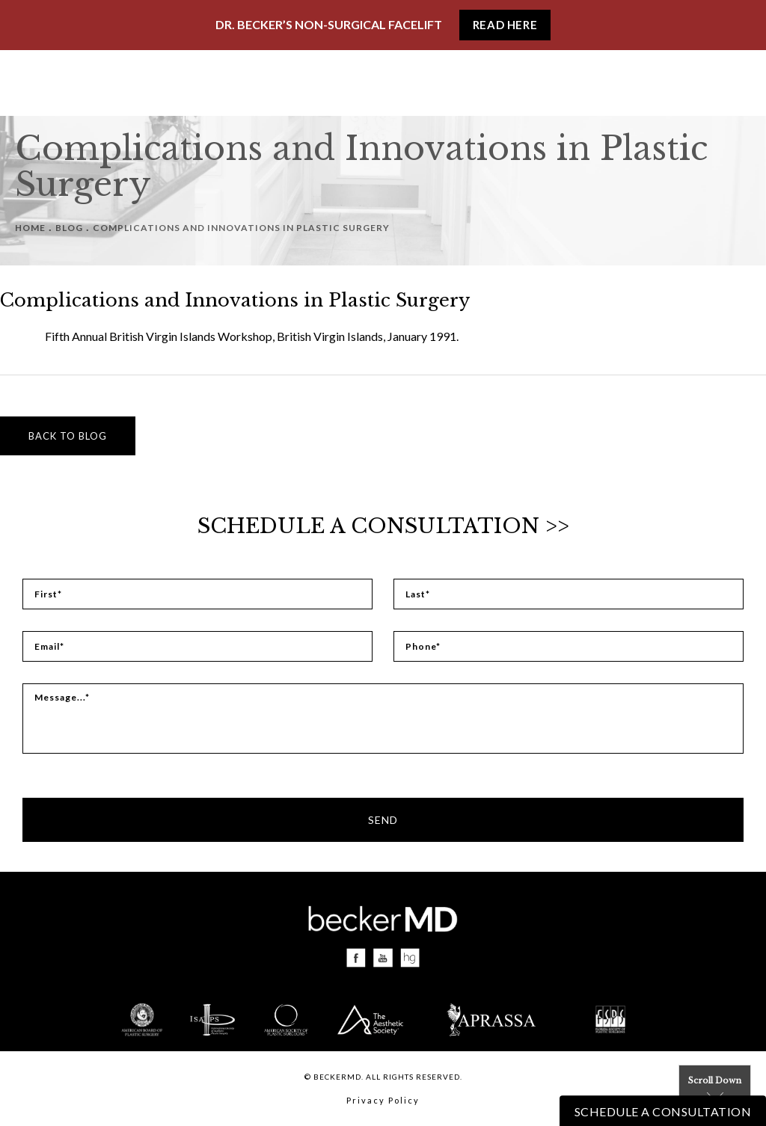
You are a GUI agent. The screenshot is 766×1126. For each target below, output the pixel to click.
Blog (69, 227)
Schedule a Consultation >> (383, 526)
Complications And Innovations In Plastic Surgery (241, 227)
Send (383, 819)
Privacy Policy (383, 1100)
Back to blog (67, 436)
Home (30, 227)
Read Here (505, 24)
